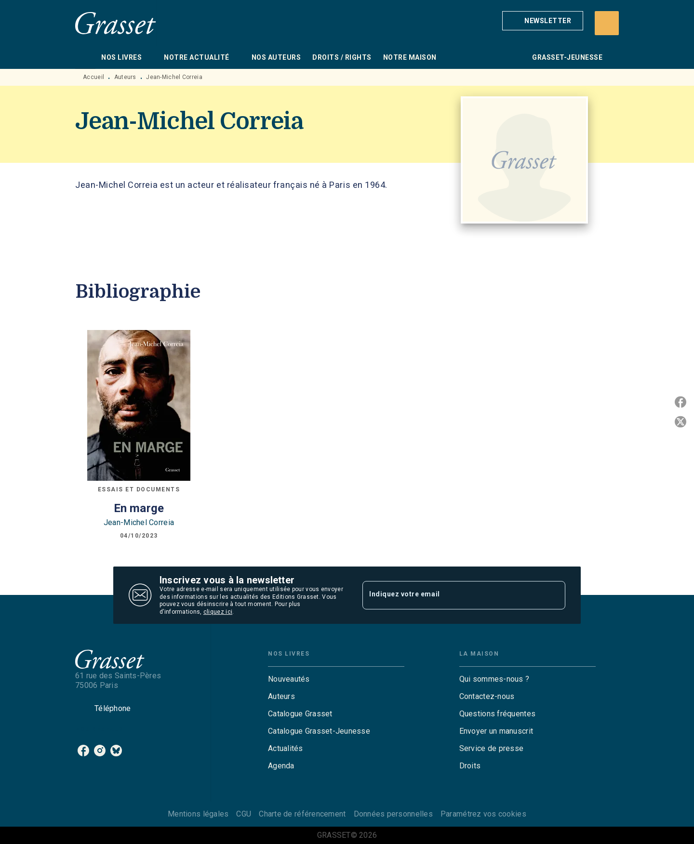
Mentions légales (198, 813)
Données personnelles (393, 813)
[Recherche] (607, 23)
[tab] (85, 57)
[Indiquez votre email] (451, 595)
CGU (243, 813)
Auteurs (125, 77)
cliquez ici (217, 612)
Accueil (93, 77)
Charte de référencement (302, 813)
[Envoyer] (553, 595)
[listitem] (83, 750)
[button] (542, 20)
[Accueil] (115, 23)
